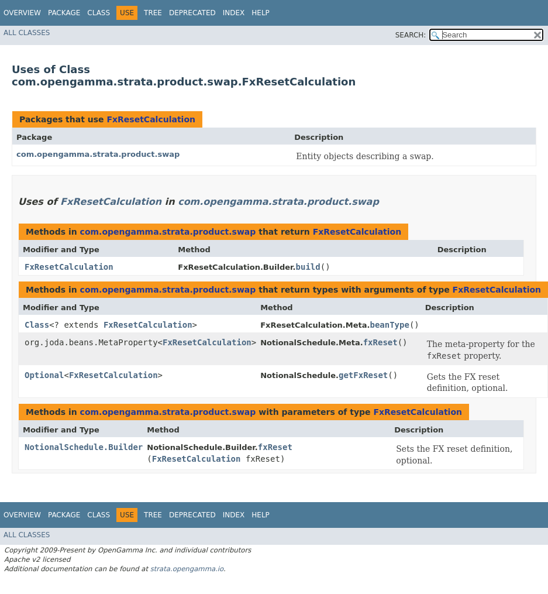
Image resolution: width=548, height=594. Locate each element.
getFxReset (363, 375)
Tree (153, 13)
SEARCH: (410, 35)
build (308, 267)
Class (98, 13)
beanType (389, 324)
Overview (22, 13)
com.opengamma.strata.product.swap (98, 154)
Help (260, 13)
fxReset (380, 342)
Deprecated (192, 13)
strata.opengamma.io (186, 569)
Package (64, 13)
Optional (44, 375)
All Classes (27, 33)
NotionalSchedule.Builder (84, 447)
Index (234, 13)
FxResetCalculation (150, 119)
